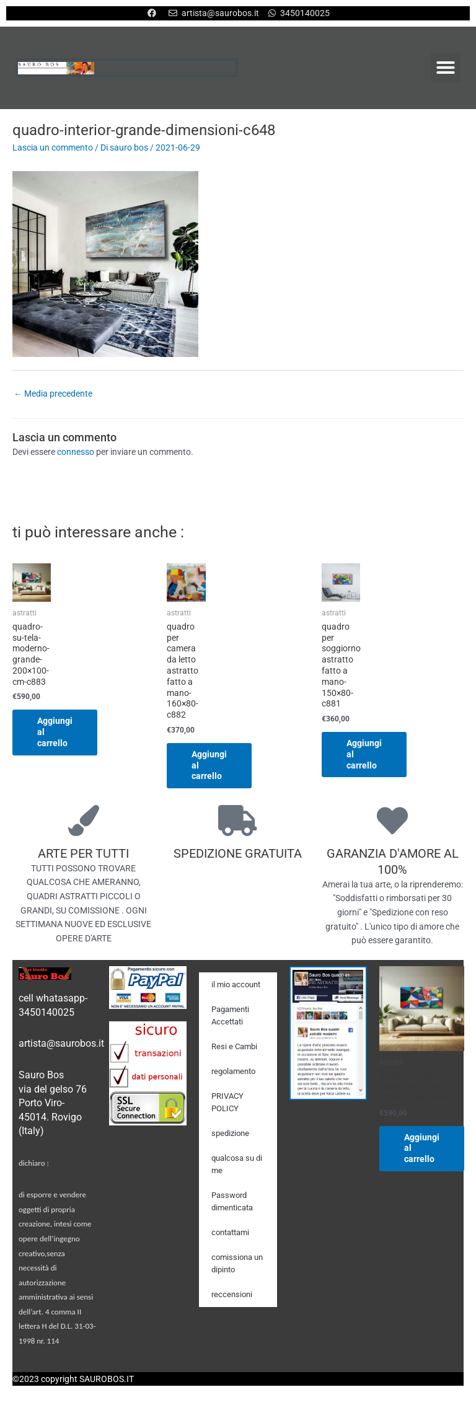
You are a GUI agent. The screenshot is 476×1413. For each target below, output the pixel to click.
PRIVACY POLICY (227, 1102)
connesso (75, 452)
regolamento (233, 1071)
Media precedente (53, 393)
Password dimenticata (232, 1201)
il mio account (235, 984)
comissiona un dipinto (237, 1263)
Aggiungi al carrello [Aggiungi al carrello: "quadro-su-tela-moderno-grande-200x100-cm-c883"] (55, 732)
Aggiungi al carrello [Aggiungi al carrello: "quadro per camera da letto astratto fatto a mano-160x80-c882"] (209, 765)
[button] (446, 67)
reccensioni (231, 1294)
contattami (230, 1232)
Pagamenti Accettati (230, 1015)
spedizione (230, 1133)
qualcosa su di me (236, 1164)
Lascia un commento (52, 147)
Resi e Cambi (234, 1046)
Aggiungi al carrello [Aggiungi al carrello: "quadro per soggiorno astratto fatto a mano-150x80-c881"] (364, 754)
